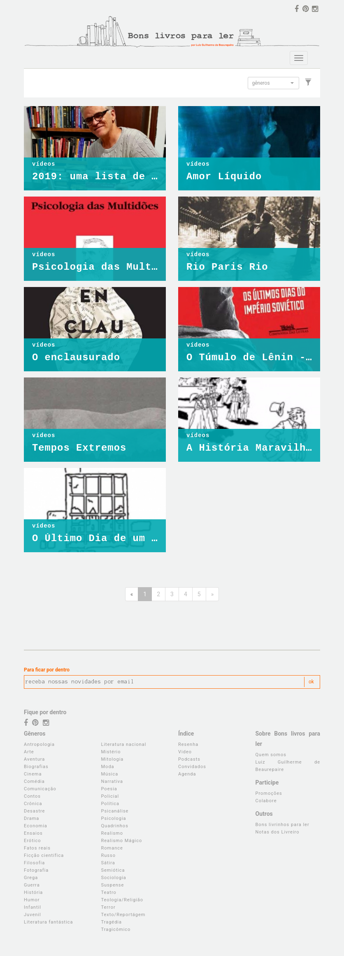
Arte (29, 752)
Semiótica (113, 870)
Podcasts (189, 759)
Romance (112, 848)
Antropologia (39, 744)
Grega (31, 877)
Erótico (32, 840)
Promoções (269, 793)
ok (311, 682)
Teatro (108, 892)
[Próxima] (212, 594)
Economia (35, 826)
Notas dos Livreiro (278, 832)
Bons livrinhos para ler (282, 824)
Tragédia (111, 922)
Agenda (187, 774)
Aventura (34, 759)
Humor (32, 900)
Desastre (34, 811)
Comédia (34, 781)
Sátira (108, 863)
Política (110, 803)
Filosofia (34, 863)
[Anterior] (132, 594)
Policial (110, 796)
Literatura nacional (123, 744)
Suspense (112, 885)
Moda (107, 766)
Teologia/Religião (122, 900)
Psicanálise (115, 811)
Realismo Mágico (121, 840)
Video (185, 752)
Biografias (36, 766)
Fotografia (36, 870)
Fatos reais (37, 848)
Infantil (32, 907)
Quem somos (271, 754)
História (33, 892)
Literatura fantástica (48, 922)
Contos (32, 796)
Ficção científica (44, 855)
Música (110, 774)
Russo (108, 855)
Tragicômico (116, 929)
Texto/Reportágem (123, 914)
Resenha (188, 744)
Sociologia (113, 877)
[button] (273, 83)
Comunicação (40, 789)
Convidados (192, 766)
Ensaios (33, 833)
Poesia (109, 789)
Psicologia (113, 818)
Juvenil (32, 914)
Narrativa (112, 781)
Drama (31, 818)
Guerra (32, 885)
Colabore (266, 800)
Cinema (33, 774)
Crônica (33, 803)
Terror (108, 907)
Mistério (111, 752)
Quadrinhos (114, 826)
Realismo (112, 833)
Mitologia (112, 759)
